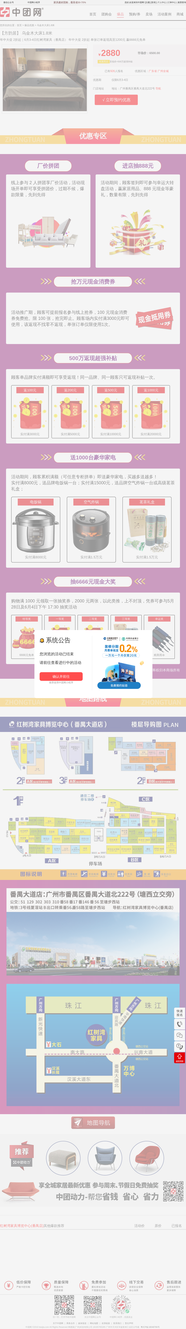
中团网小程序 (34, 2)
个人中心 (162, 2)
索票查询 (182, 2)
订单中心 (172, 2)
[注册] (147, 2)
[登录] (153, 2)
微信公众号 (8, 2)
